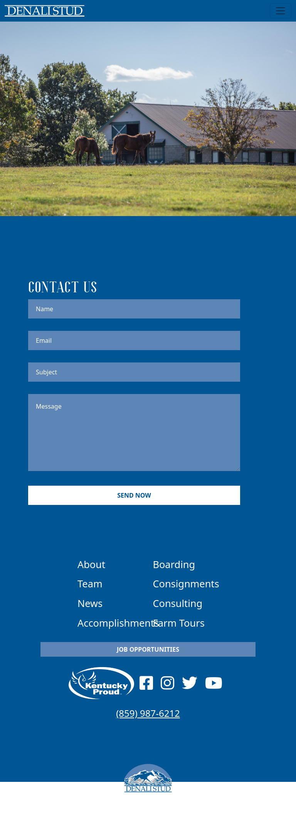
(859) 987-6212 (148, 713)
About (91, 564)
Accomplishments (118, 622)
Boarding (174, 564)
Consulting (178, 603)
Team (90, 583)
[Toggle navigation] (280, 10)
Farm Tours (179, 622)
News (90, 603)
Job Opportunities (148, 649)
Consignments (186, 583)
